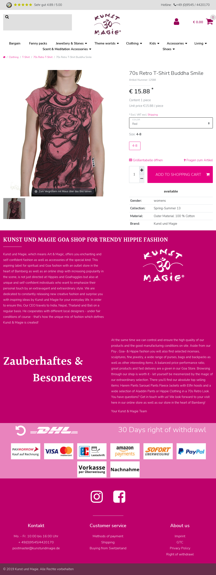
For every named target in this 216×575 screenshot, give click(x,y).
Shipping (153, 114)
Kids (153, 43)
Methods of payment (108, 536)
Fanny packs (38, 43)
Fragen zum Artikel (198, 160)
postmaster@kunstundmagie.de (36, 548)
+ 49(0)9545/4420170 (36, 542)
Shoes (167, 49)
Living (198, 43)
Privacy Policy (180, 548)
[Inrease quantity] (141, 170)
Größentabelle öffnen (146, 160)
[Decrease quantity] (141, 179)
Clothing (132, 43)
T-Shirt (26, 57)
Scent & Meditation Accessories (65, 49)
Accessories (175, 43)
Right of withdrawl (180, 554)
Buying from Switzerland (108, 548)
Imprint (180, 536)
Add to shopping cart (182, 174)
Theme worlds (104, 43)
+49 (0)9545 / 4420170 (193, 5)
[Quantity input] (134, 174)
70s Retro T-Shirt (43, 57)
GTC (180, 542)
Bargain (14, 43)
